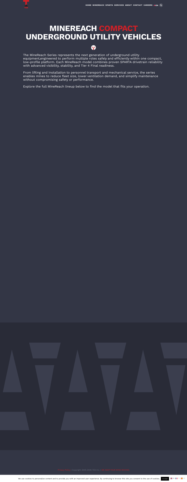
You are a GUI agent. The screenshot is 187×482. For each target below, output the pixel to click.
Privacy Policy (64, 470)
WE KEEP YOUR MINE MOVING (115, 470)
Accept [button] (165, 479)
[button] (161, 5)
